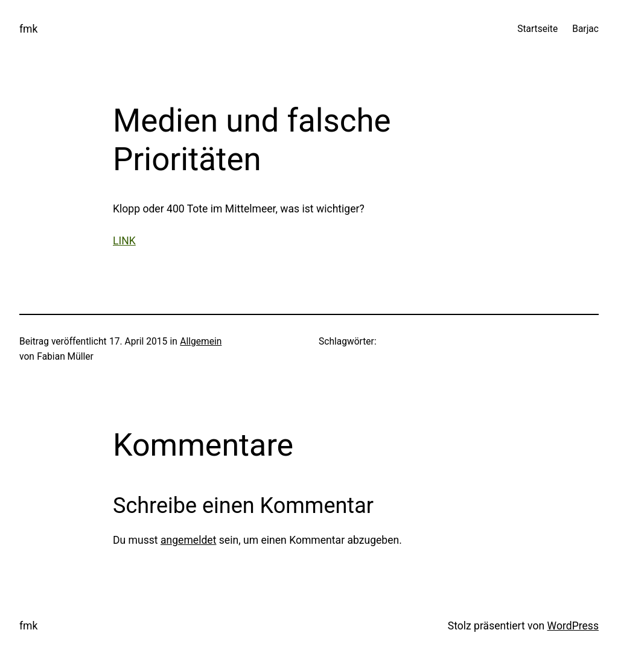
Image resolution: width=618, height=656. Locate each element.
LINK (124, 241)
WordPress (573, 626)
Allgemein (200, 341)
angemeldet (188, 540)
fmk (28, 29)
